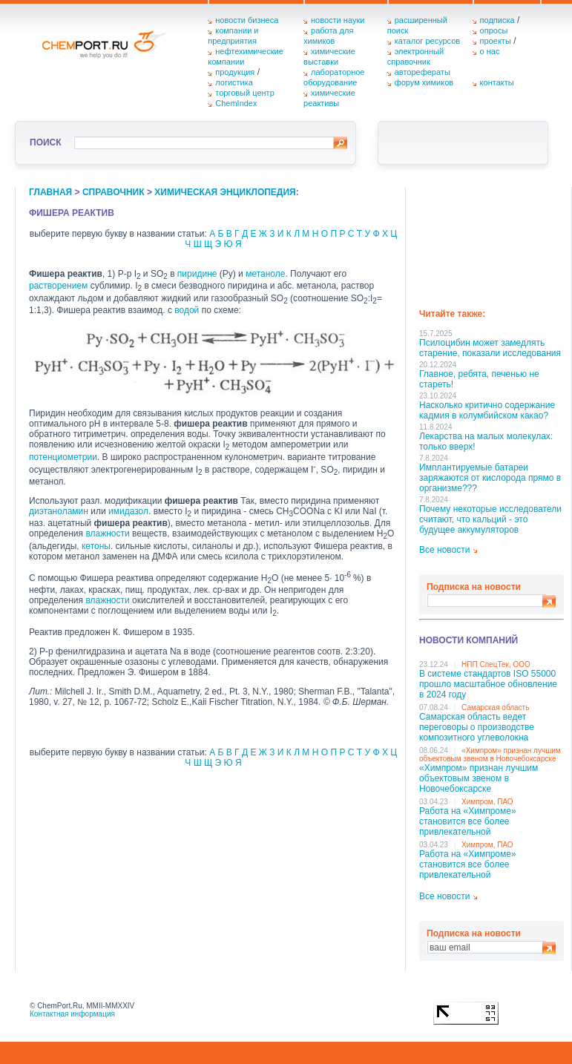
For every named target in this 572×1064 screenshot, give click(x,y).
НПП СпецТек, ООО (495, 664)
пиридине (197, 274)
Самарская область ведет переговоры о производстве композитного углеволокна (476, 727)
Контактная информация (72, 1014)
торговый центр (245, 92)
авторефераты (422, 72)
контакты (497, 82)
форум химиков (424, 82)
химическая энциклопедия (224, 192)
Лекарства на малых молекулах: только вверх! (486, 441)
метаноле (265, 274)
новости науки (337, 20)
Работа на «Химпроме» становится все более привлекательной (467, 821)
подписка (497, 20)
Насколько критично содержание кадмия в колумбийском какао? (487, 410)
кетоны (96, 546)
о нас (490, 51)
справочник (113, 192)
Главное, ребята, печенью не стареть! (479, 379)
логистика (234, 82)
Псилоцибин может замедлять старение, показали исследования (490, 348)
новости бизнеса (246, 20)
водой (186, 310)
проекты (495, 40)
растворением (58, 285)
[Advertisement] (491, 242)
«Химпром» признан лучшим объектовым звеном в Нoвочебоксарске (490, 754)
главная (50, 192)
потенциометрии (63, 457)
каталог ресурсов (428, 40)
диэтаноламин (58, 511)
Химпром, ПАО (487, 802)
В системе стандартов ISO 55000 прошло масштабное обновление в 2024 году (488, 684)
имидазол (128, 511)
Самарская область (495, 707)
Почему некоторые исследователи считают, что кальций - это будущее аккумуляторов (490, 519)
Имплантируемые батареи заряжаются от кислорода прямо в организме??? (490, 477)
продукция (234, 72)
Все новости (444, 550)
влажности (107, 533)
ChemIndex (236, 103)
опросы (494, 30)
